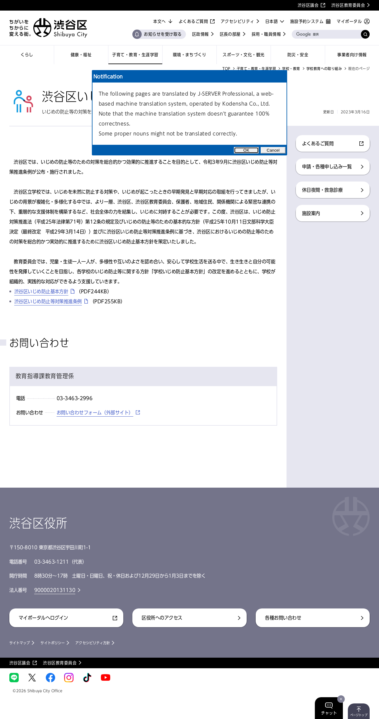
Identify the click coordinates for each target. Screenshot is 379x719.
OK (246, 150)
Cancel (273, 150)
